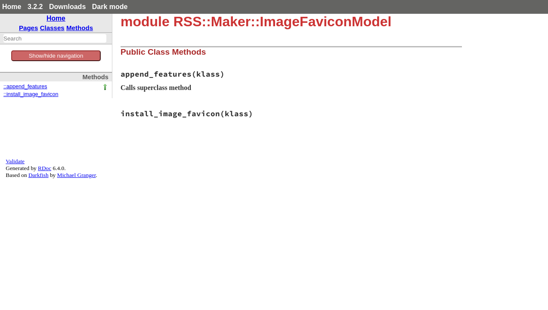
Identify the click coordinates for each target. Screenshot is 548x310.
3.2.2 (35, 6)
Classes (52, 27)
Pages (28, 27)
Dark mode (110, 6)
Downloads (67, 6)
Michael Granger (76, 175)
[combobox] (54, 38)
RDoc (44, 168)
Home (11, 6)
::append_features (25, 87)
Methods (79, 27)
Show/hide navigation (56, 56)
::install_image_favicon (30, 94)
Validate (15, 161)
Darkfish (38, 175)
